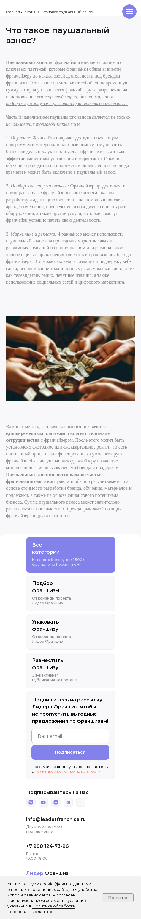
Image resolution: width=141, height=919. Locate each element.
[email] (70, 736)
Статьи (31, 11)
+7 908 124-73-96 (47, 846)
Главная (13, 11)
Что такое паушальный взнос (67, 11)
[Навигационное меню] (129, 11)
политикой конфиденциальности (68, 771)
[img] (31, 802)
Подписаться (70, 752)
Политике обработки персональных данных (41, 909)
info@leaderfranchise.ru (56, 819)
